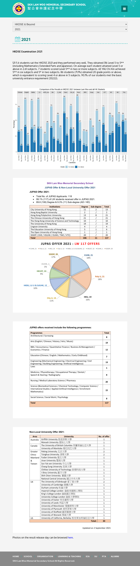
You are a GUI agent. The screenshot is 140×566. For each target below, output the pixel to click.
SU (95, 556)
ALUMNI (115, 556)
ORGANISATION (45, 556)
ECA (88, 556)
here (70, 537)
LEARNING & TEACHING (69, 556)
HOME (16, 556)
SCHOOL (28, 556)
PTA (104, 556)
